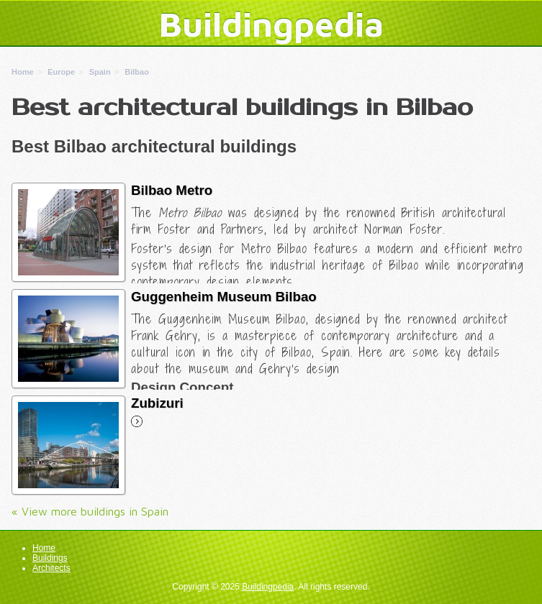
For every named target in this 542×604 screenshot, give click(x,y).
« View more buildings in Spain (90, 511)
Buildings (50, 558)
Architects (51, 568)
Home (43, 548)
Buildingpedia (271, 24)
